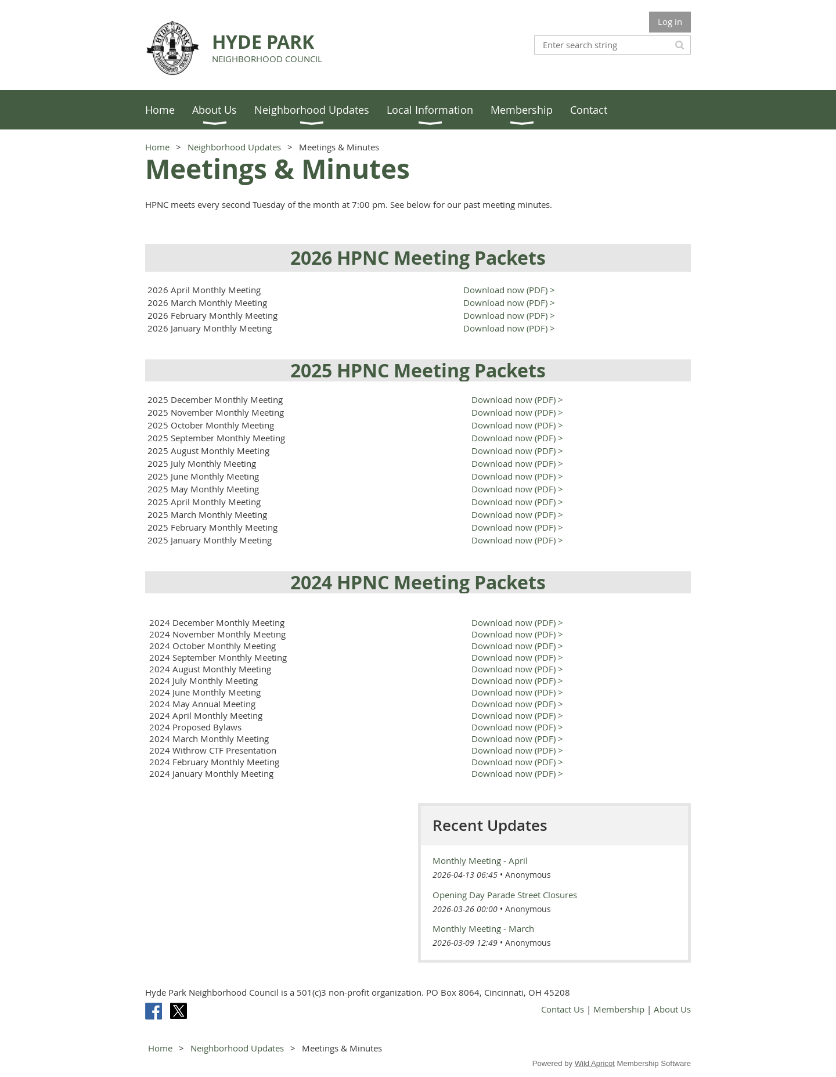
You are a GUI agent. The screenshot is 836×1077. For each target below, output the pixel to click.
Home (157, 147)
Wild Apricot (595, 1063)
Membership (618, 1009)
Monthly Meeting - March (483, 928)
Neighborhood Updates (234, 147)
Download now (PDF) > (508, 290)
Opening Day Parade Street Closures (505, 894)
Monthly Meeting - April (480, 860)
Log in (670, 21)
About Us (672, 1009)
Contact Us (562, 1009)
